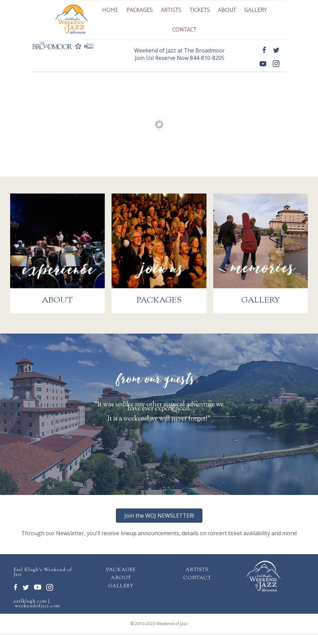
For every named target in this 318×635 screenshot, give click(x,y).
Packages (139, 10)
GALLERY (120, 588)
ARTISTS (197, 571)
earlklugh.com (30, 603)
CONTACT (197, 579)
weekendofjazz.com (37, 608)
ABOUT (121, 579)
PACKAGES (121, 571)
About (227, 10)
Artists (171, 10)
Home (110, 10)
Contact (184, 30)
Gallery (255, 10)
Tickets (200, 10)
